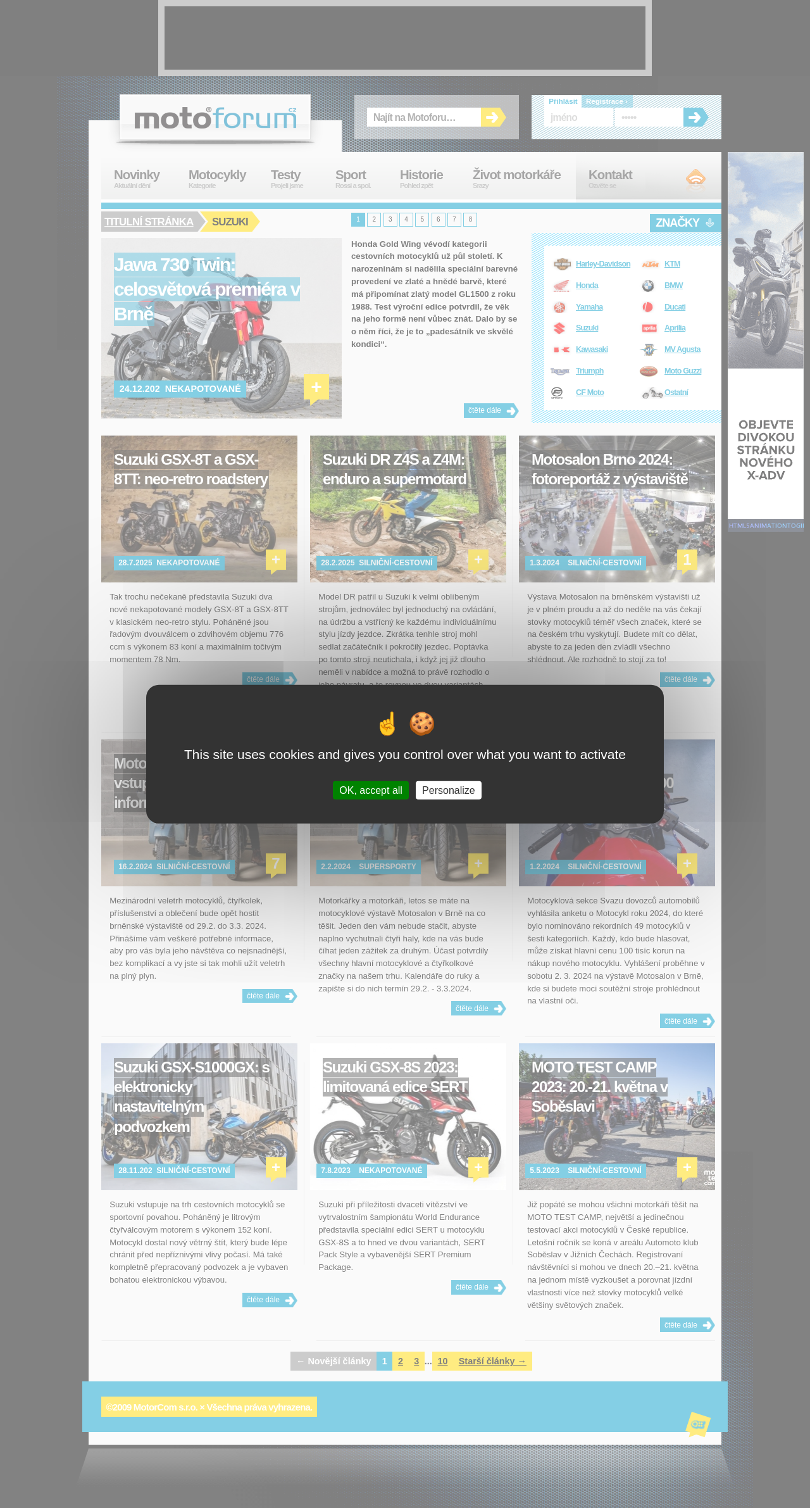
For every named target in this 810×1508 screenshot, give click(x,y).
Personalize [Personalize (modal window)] (448, 789)
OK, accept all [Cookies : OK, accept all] (370, 789)
